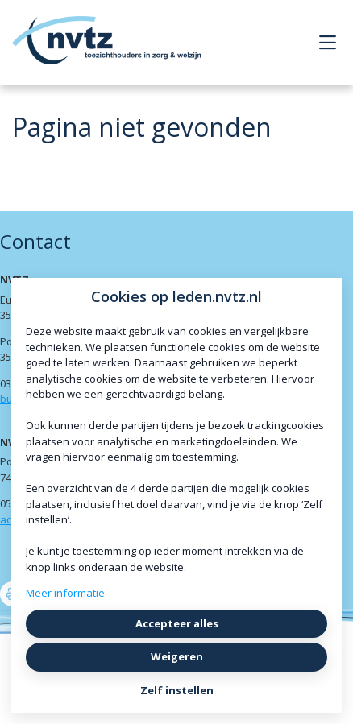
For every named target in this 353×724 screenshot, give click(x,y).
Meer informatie (65, 592)
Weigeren (177, 656)
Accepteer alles (176, 623)
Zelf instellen (177, 690)
